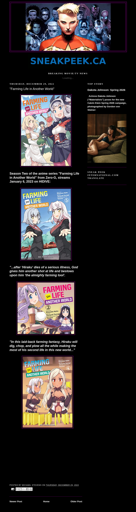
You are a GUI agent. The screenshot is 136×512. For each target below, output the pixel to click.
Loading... (68, 78)
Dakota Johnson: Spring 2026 (106, 89)
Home (46, 501)
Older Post (76, 501)
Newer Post (16, 501)
